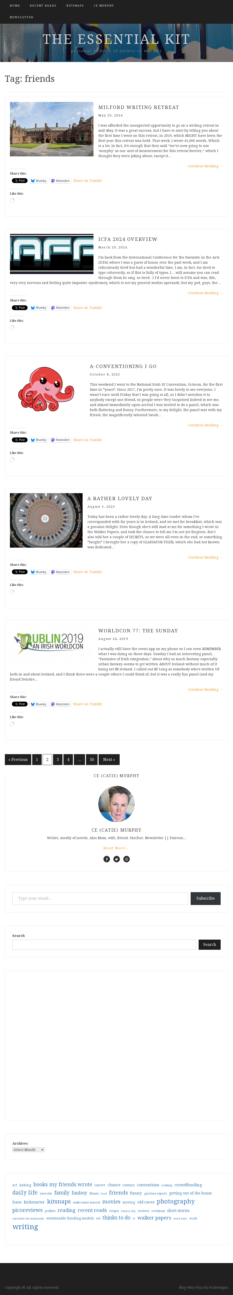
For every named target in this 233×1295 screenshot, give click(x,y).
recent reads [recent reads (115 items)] (92, 1210)
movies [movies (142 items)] (111, 1201)
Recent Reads (43, 5)
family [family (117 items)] (62, 1193)
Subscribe (205, 898)
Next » (109, 759)
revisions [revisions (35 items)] (158, 1211)
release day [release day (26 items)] (128, 1211)
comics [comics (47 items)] (129, 1185)
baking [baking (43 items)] (25, 1185)
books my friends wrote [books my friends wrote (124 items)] (62, 1184)
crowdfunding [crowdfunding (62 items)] (188, 1184)
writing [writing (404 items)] (25, 1227)
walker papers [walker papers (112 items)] (154, 1218)
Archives (20, 1143)
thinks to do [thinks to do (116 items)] (116, 1218)
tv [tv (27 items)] (134, 1218)
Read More (116, 848)
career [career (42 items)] (99, 1185)
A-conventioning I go (123, 366)
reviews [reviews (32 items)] (143, 1211)
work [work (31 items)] (193, 1218)
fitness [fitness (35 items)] (94, 1193)
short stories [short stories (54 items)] (178, 1210)
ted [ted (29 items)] (98, 1218)
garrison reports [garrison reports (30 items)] (155, 1193)
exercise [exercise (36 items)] (46, 1193)
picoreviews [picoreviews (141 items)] (27, 1210)
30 (92, 759)
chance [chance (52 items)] (114, 1185)
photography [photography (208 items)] (176, 1201)
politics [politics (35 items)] (50, 1211)
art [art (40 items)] (14, 1185)
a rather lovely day (119, 498)
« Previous (18, 759)
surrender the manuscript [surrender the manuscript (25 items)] (28, 1218)
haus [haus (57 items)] (17, 1202)
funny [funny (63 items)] (136, 1193)
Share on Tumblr (87, 181)
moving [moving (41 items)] (129, 1202)
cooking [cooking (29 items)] (166, 1185)
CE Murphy (104, 5)
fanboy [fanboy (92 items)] (79, 1193)
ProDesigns (218, 1287)
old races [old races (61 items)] (146, 1202)
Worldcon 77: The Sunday (138, 631)
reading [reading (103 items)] (67, 1210)
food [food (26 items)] (104, 1193)
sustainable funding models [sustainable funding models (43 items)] (70, 1218)
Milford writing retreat (138, 107)
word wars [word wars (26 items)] (180, 1218)
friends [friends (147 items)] (118, 1192)
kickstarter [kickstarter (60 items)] (34, 1202)
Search (18, 936)
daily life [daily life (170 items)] (25, 1192)
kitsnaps (75, 5)
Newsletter (21, 17)
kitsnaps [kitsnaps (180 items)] (59, 1201)
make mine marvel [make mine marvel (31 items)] (86, 1202)
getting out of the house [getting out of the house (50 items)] (190, 1193)
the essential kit (117, 39)
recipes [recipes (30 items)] (114, 1211)
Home (15, 5)
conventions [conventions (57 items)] (148, 1185)
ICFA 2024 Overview (128, 239)
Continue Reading (205, 166)
